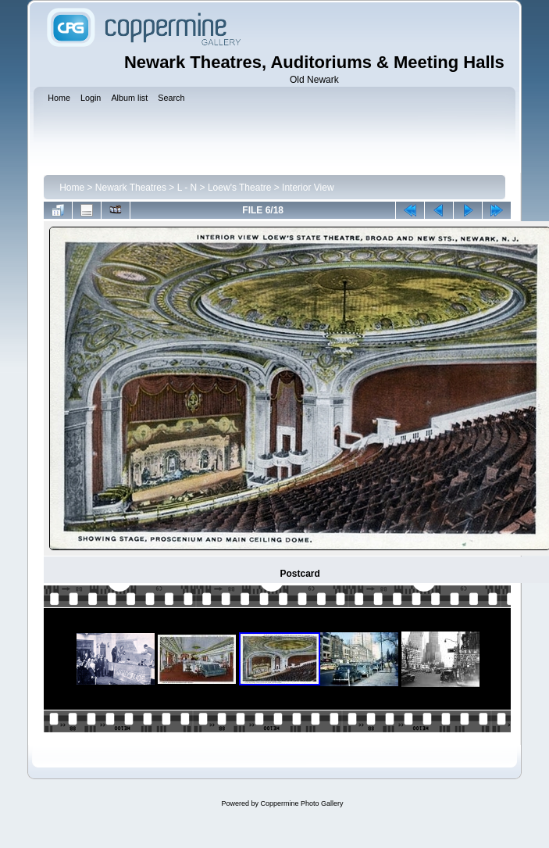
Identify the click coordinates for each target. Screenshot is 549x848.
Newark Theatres (130, 187)
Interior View (307, 187)
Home (71, 187)
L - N (187, 187)
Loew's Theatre (239, 187)
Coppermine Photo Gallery (301, 803)
